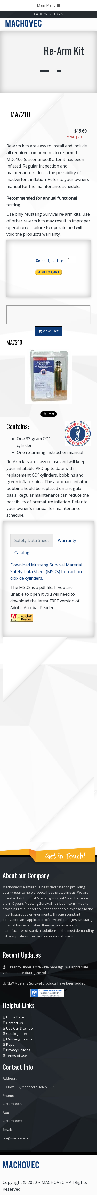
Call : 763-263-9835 (48, 14)
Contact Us (14, 1023)
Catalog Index (17, 1033)
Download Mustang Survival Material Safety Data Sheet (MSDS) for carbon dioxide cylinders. (46, 571)
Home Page (15, 1017)
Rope (10, 1044)
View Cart (48, 331)
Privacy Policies (18, 1050)
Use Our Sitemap (19, 1028)
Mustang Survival (19, 1039)
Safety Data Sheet (31, 540)
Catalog (21, 553)
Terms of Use (16, 1055)
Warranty (67, 540)
